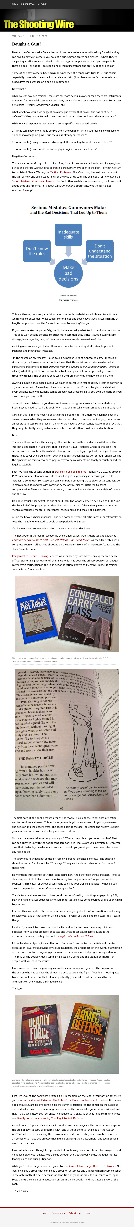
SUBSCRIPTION (28, 4)
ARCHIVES (42, 4)
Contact (88, 1213)
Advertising (75, 1213)
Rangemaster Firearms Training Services (35, 556)
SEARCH (14, 4)
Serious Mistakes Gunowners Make (32, 181)
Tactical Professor (60, 172)
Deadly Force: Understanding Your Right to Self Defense (50, 1118)
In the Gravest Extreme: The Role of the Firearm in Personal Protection (66, 1100)
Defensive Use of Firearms (70, 471)
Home (45, 1213)
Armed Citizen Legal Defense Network (91, 1166)
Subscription (58, 1213)
